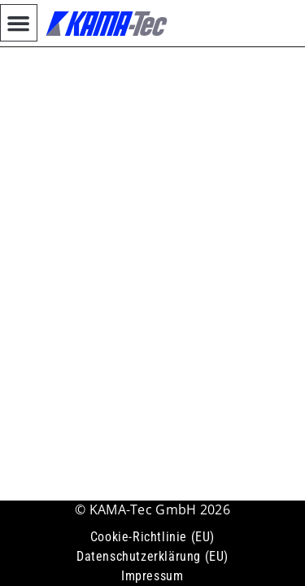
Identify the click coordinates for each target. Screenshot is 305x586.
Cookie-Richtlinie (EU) (152, 536)
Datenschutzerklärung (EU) (152, 556)
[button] (18, 23)
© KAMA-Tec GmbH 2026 (152, 509)
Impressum (152, 576)
